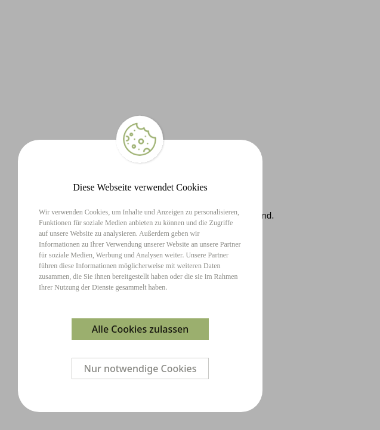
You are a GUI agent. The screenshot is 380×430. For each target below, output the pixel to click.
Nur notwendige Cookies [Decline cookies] (140, 368)
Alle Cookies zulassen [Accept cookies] (140, 329)
